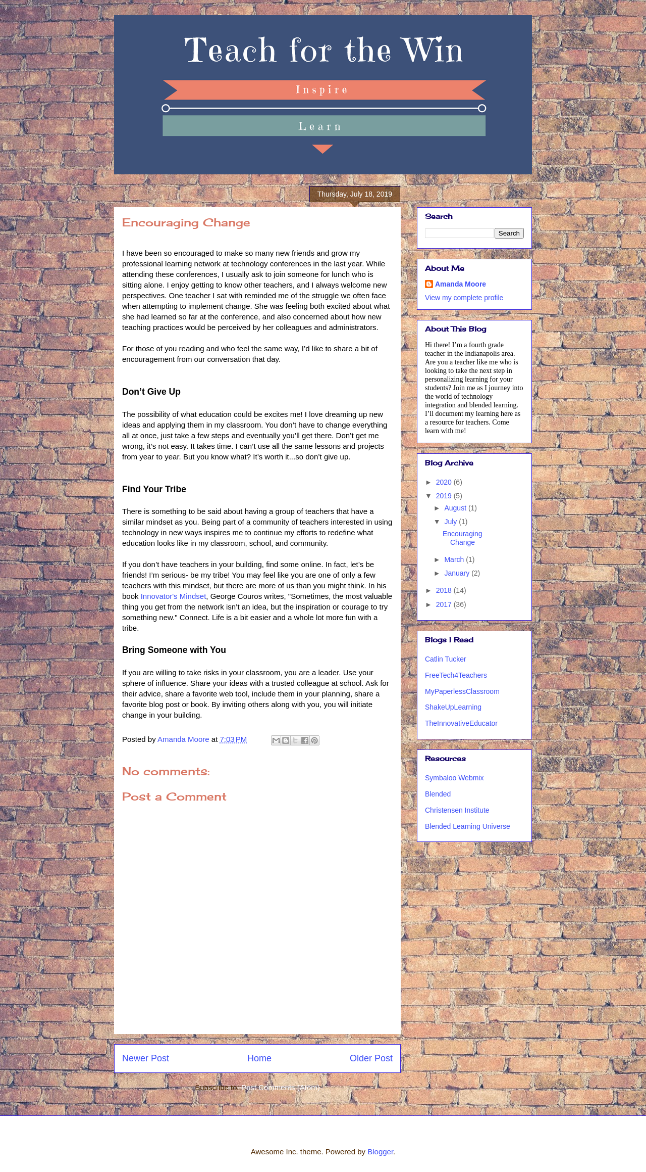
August (456, 508)
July (451, 522)
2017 (445, 604)
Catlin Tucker (445, 659)
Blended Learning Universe (467, 826)
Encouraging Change (462, 538)
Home (259, 1058)
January (457, 573)
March (455, 559)
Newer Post (145, 1058)
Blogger (380, 1151)
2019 (445, 496)
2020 (445, 482)
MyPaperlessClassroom (462, 691)
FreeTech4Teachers (456, 675)
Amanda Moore (460, 284)
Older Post (371, 1058)
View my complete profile (464, 298)
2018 (445, 590)
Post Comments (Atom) (280, 1087)
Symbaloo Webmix (454, 778)
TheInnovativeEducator (461, 723)
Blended (438, 794)
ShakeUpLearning (453, 707)
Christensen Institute (457, 810)
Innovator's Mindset (173, 596)
